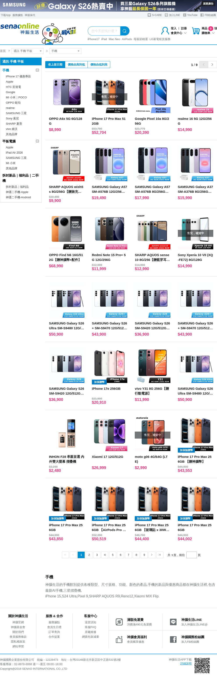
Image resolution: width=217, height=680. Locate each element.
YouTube (190, 15)
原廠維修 (90, 632)
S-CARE (155, 15)
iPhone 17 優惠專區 (18, 76)
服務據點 (17, 15)
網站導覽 (18, 646)
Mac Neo (114, 39)
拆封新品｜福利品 (17, 186)
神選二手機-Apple (17, 192)
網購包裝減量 (90, 636)
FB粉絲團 (208, 15)
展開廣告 (208, 3)
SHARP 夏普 (14, 123)
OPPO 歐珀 (13, 102)
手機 (54, 51)
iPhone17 (94, 39)
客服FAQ (90, 627)
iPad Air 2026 (14, 152)
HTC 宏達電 (13, 87)
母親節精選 (141, 39)
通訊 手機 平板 (23, 51)
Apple (9, 81)
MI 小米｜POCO (16, 97)
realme (10, 108)
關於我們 (18, 632)
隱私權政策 (18, 641)
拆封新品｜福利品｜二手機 (20, 178)
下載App (5, 15)
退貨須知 (90, 622)
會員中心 (179, 33)
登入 (174, 28)
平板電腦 (9, 141)
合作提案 (54, 636)
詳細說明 (186, 663)
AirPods (127, 39)
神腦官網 (18, 622)
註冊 (184, 28)
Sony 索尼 (12, 118)
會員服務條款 (18, 636)
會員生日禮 (54, 627)
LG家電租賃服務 (160, 39)
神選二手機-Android (18, 197)
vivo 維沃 (12, 129)
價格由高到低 (76, 64)
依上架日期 (55, 64)
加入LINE (172, 15)
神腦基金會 (18, 627)
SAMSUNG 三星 (16, 113)
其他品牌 (11, 134)
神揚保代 (30, 15)
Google (10, 92)
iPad (104, 39)
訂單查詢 (54, 632)
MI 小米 (11, 163)
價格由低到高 (98, 64)
